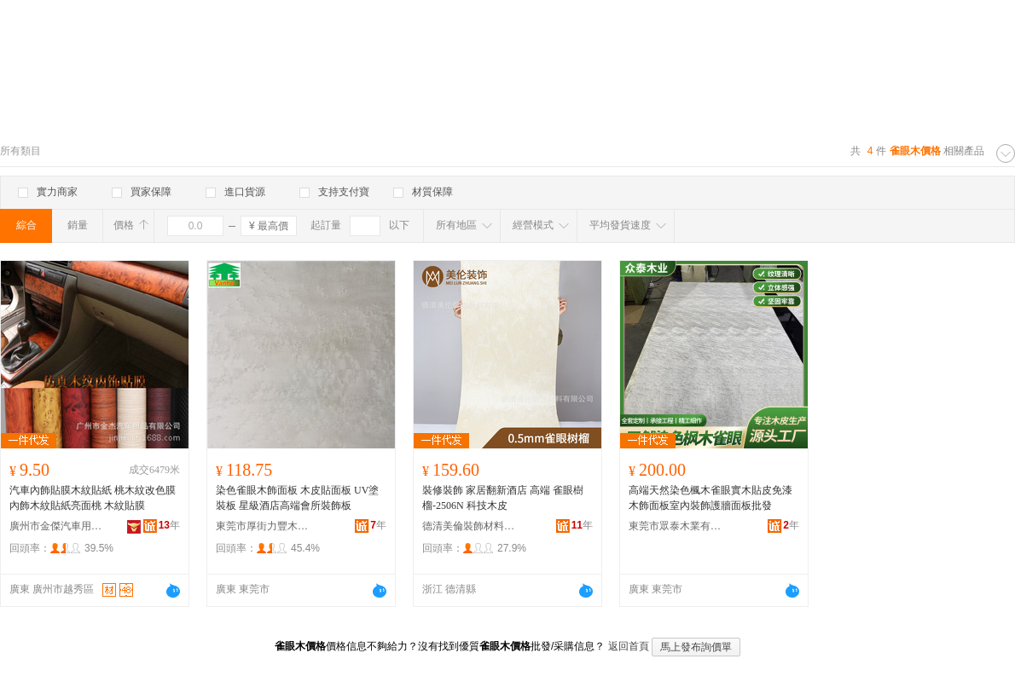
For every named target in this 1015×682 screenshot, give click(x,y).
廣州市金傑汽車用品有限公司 (56, 526)
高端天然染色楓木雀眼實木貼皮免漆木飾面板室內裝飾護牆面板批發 (710, 498)
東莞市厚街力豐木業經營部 (263, 526)
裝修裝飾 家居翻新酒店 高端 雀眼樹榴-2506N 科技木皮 (502, 498)
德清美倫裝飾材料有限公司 (469, 526)
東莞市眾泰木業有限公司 (675, 526)
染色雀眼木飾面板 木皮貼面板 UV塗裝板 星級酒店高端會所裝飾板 (297, 498)
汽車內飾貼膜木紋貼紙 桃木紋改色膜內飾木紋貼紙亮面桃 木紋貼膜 (92, 498)
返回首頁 (628, 646)
